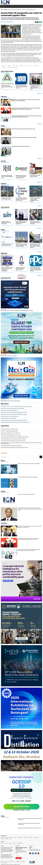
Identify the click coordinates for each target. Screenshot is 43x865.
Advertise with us (12, 861)
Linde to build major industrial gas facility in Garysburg (7, 245)
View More (39, 93)
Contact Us (6, 861)
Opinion (2, 843)
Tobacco (26, 65)
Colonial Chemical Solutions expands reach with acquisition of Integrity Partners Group (14, 447)
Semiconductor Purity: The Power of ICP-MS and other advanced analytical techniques (21, 310)
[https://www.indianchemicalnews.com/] (35, 862)
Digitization (2, 838)
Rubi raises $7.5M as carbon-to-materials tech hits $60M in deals (7, 176)
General (5, 9)
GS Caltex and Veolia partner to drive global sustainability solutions (11, 445)
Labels (13, 65)
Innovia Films (4, 65)
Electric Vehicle (36, 837)
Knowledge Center (20, 843)
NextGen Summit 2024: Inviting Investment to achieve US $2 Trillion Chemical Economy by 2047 (30, 819)
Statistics (14, 843)
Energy (16, 837)
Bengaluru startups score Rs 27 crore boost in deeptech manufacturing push (21, 176)
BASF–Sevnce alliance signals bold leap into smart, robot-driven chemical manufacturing (7, 269)
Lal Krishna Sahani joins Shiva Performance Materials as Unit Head (24, 137)
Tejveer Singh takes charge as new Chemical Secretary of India (23, 128)
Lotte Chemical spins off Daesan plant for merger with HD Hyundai (35, 222)
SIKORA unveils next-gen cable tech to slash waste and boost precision (21, 86)
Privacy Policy (23, 861)
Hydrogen (12, 837)
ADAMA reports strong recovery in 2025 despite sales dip (7, 86)
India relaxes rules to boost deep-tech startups (35, 176)
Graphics (17, 65)
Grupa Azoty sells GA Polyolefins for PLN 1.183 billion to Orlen (6, 222)
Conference (6, 843)
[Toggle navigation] (2, 6)
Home (2, 9)
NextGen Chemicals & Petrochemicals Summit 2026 (21, 400)
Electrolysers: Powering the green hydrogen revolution (26, 494)
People (3, 126)
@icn (30, 847)
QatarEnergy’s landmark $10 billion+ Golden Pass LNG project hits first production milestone (35, 246)
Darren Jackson (4, 67)
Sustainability (20, 837)
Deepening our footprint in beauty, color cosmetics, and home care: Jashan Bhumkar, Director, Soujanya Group (26, 100)
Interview (10, 843)
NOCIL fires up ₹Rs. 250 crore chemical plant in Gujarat (7, 199)
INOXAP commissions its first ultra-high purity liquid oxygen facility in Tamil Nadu (21, 245)
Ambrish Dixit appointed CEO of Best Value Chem (21, 146)
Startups (6, 838)
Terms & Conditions (4, 862)
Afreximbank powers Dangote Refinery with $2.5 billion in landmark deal (21, 222)
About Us (2, 861)
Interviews (4, 96)
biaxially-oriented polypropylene (13, 67)
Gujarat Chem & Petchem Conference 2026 (21, 355)
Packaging (21, 65)
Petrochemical (7, 837)
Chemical (2, 837)
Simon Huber (36, 65)
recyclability (31, 65)
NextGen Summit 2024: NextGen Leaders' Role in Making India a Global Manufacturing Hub (29, 824)
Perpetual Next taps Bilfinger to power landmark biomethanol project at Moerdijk (35, 200)
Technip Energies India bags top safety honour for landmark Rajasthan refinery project (35, 87)
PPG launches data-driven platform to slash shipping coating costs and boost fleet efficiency (35, 269)
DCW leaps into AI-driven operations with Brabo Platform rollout (20, 268)
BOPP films (9, 65)
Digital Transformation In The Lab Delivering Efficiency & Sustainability (29, 463)
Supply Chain (30, 837)
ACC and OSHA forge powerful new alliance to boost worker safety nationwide (21, 199)
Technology (25, 837)
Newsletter (17, 861)
